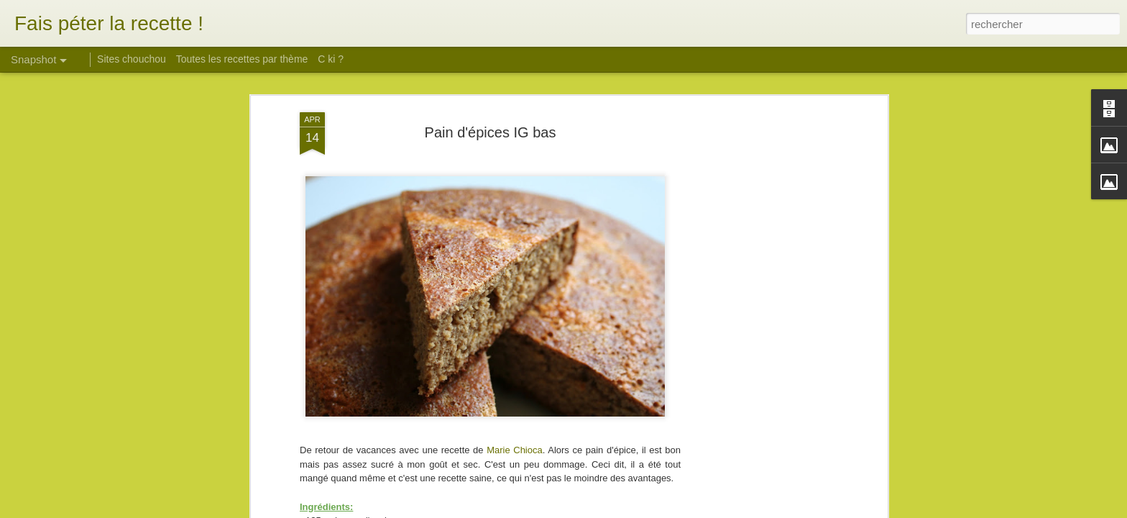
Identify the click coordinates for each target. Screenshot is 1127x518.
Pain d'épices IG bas (490, 132)
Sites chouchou (131, 59)
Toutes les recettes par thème (242, 59)
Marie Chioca (515, 450)
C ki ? (331, 59)
